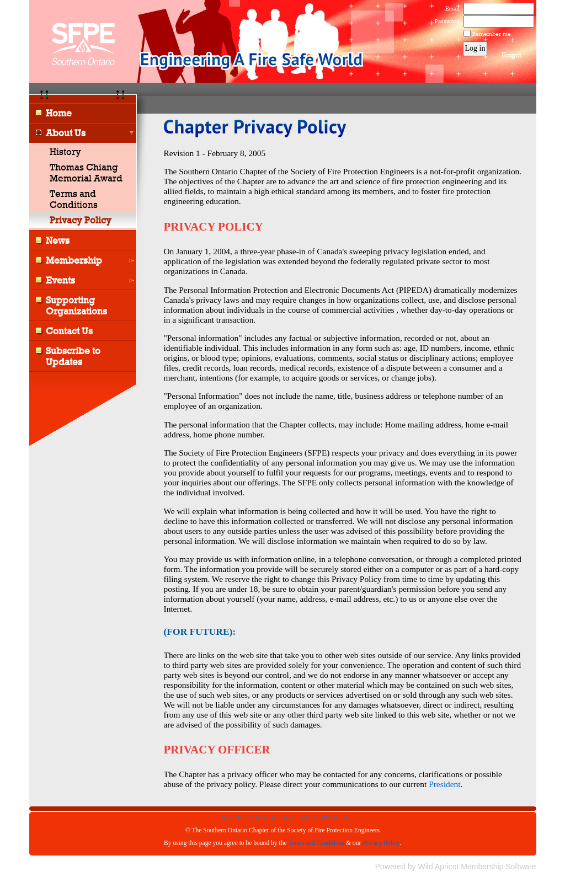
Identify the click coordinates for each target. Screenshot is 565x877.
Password (445, 21)
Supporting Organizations (76, 306)
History (65, 151)
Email (450, 8)
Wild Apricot (438, 866)
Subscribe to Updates (73, 356)
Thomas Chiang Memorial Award (86, 173)
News (58, 240)
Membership (74, 260)
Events (60, 280)
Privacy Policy (381, 842)
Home (59, 113)
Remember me (491, 33)
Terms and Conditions (74, 199)
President (444, 784)
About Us (66, 132)
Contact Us (69, 330)
